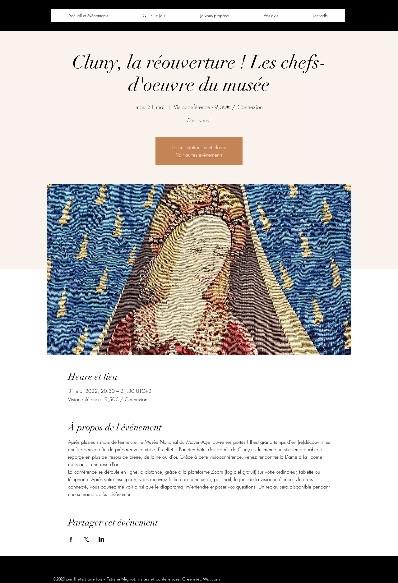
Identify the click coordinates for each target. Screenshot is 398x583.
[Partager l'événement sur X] (86, 539)
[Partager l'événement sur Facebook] (71, 539)
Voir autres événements (199, 154)
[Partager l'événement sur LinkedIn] (101, 539)
